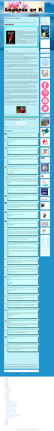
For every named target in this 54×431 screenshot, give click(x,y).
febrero (7, 400)
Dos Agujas (21, 13)
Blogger (38, 429)
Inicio (22, 370)
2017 (5, 421)
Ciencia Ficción (42, 252)
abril (6, 397)
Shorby (8, 337)
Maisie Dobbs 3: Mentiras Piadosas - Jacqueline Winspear (44, 19)
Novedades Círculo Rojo (45, 248)
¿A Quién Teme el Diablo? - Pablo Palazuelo (12, 402)
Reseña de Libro (21, 128)
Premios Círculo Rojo (47, 254)
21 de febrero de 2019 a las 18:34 (16, 230)
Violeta (8, 277)
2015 (5, 424)
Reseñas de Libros (7, 13)
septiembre (7, 391)
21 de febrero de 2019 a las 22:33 (17, 303)
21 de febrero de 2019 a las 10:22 (15, 148)
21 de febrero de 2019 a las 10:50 (13, 157)
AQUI (19, 114)
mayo (7, 396)
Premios (42, 250)
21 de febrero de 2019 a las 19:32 (17, 244)
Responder (8, 136)
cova (7, 157)
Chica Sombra (9, 133)
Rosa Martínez (9, 230)
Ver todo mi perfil (43, 208)
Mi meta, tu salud (9, 244)
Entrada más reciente (8, 370)
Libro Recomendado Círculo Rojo (10, 417)
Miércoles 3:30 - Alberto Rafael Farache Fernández (13, 415)
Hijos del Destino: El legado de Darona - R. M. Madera (13, 414)
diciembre (7, 387)
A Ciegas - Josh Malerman (9, 401)
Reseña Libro (26, 128)
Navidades (47, 253)
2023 (6, 380)
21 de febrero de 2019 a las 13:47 (17, 212)
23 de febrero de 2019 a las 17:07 (17, 330)
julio (6, 393)
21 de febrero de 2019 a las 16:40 (14, 221)
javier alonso (9, 267)
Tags (47, 249)
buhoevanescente (9, 330)
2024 (6, 379)
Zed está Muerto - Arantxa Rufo (10, 405)
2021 (6, 383)
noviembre (7, 388)
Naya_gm (8, 221)
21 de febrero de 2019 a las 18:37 (20, 238)
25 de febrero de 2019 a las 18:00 (14, 345)
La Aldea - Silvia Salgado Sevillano (10, 409)
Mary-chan (8, 148)
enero (7, 418)
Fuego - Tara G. (8, 413)
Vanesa (8, 345)
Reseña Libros (30, 128)
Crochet (13, 13)
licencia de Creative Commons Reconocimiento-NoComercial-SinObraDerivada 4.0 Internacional (45, 160)
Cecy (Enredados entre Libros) (11, 238)
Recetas (17, 13)
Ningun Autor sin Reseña (33, 13)
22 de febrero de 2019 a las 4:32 (16, 310)
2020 (6, 384)
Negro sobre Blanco (10, 203)
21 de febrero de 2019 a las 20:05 (14, 277)
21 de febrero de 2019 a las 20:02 (16, 267)
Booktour (48, 250)
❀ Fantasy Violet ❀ (10, 282)
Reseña (18, 128)
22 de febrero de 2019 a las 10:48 (18, 321)
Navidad (43, 253)
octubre (7, 389)
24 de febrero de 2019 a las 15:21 (14, 337)
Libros (16, 128)
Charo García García (10, 303)
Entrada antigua (35, 370)
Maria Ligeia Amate (44, 207)
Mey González (9, 310)
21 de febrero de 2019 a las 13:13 (17, 203)
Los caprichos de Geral (10, 321)
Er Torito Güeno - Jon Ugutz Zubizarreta (11, 406)
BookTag (45, 250)
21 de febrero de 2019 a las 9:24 (15, 133)
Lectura (9, 128)
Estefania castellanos (10, 212)
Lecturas (11, 128)
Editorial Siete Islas (47, 252)
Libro (13, 128)
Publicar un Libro (43, 255)
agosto (7, 392)
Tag (45, 249)
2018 (6, 420)
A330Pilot (28, 429)
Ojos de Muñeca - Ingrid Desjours (10, 410)
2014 (6, 425)
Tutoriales (26, 13)
